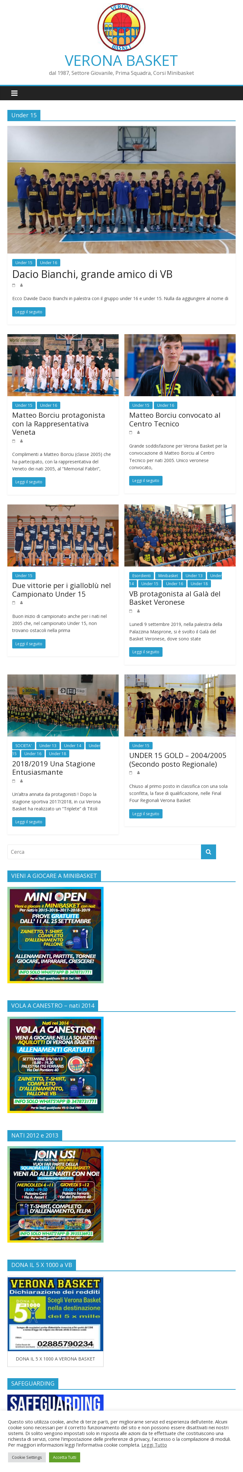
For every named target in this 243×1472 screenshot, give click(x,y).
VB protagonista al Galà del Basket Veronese (175, 598)
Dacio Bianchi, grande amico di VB (92, 274)
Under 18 (199, 583)
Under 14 (72, 745)
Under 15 (23, 262)
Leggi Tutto (154, 1444)
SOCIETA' (23, 745)
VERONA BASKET (121, 60)
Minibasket (168, 575)
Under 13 (194, 575)
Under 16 (48, 262)
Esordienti (141, 575)
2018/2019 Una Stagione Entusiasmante (53, 768)
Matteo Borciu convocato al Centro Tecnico (175, 419)
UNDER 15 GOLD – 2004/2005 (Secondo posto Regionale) (178, 759)
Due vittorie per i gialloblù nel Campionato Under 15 (61, 589)
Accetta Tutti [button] (64, 1457)
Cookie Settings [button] (27, 1457)
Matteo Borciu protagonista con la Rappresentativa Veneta (58, 423)
